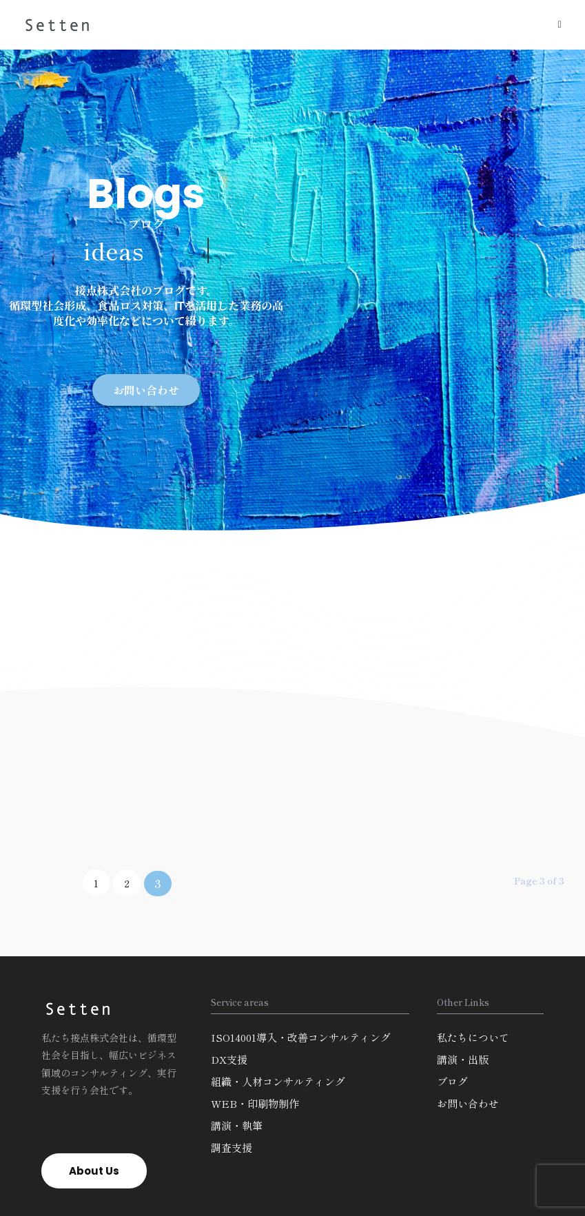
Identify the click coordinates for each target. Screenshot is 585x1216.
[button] (146, 390)
